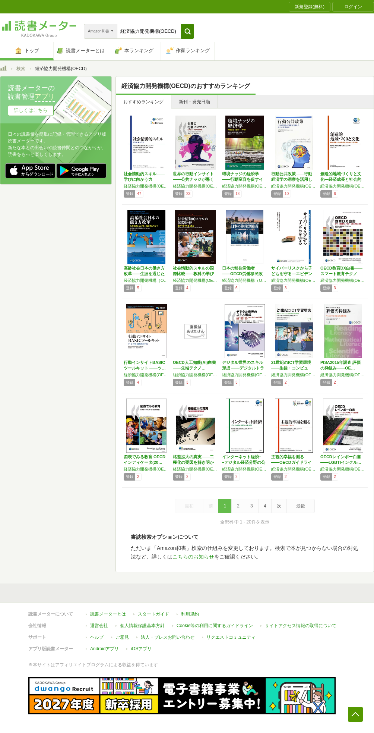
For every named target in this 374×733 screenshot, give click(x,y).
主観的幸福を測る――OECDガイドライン (291, 462)
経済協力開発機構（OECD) (244, 280)
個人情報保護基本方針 (142, 625)
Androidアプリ (104, 649)
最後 (300, 506)
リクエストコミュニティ (231, 637)
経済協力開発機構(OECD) (146, 186)
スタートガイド (153, 614)
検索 (20, 68)
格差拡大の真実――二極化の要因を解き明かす (193, 462)
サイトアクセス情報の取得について (300, 625)
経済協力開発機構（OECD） (146, 280)
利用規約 (190, 614)
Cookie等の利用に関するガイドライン (215, 625)
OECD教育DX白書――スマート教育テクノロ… (341, 273)
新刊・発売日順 (194, 101)
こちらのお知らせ (193, 557)
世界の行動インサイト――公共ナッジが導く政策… (193, 179)
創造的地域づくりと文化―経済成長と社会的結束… (340, 179)
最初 (189, 506)
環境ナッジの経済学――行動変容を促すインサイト (242, 179)
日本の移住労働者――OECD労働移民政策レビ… (242, 273)
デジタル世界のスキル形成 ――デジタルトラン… (243, 368)
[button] (187, 31)
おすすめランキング (143, 101)
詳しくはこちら (31, 110)
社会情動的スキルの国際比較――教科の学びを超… (193, 273)
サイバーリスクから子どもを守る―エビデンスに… (291, 273)
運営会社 (99, 625)
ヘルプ (97, 637)
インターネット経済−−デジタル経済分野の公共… (243, 462)
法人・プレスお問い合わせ (167, 637)
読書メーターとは (108, 614)
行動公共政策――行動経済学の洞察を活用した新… (291, 179)
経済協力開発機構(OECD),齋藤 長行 (294, 280)
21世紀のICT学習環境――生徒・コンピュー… (291, 368)
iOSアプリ (141, 649)
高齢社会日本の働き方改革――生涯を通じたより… (144, 273)
